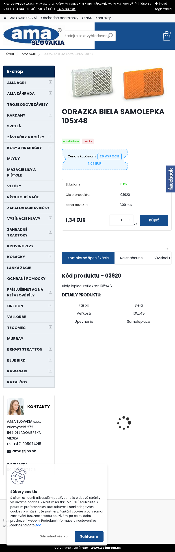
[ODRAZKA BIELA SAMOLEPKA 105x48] (116, 85)
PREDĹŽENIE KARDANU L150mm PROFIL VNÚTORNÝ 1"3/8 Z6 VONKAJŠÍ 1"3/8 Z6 (144, 398)
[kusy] (121, 220)
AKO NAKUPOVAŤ (24, 17)
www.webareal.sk (106, 547)
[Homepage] (4, 18)
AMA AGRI (29, 54)
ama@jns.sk (24, 451)
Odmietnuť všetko (53, 536)
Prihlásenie (143, 3)
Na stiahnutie (131, 258)
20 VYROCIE (66, 9)
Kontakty (103, 17)
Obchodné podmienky (59, 17)
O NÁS (87, 17)
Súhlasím (89, 536)
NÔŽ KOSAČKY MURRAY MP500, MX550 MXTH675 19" (86, 392)
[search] (110, 37)
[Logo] (34, 36)
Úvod (10, 54)
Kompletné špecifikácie (88, 258)
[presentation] (64, 415)
